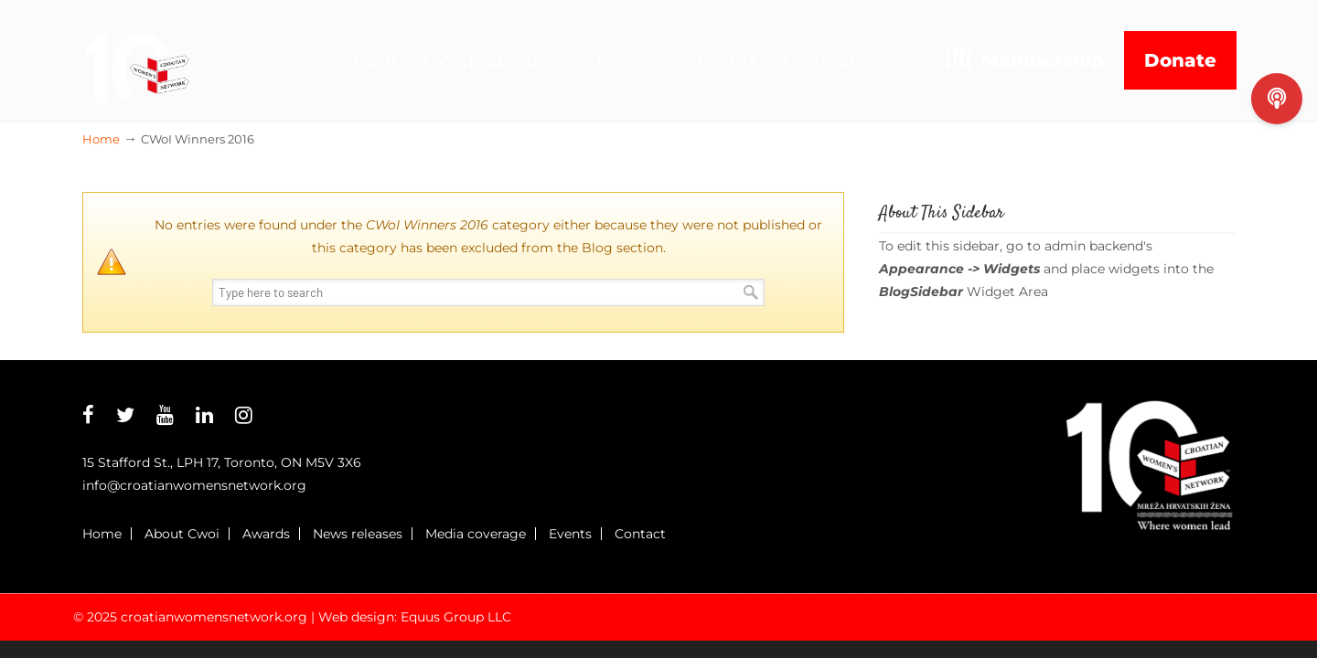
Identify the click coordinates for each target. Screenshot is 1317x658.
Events (570, 533)
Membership (1042, 60)
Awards (266, 533)
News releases (357, 533)
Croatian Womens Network (137, 60)
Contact (640, 533)
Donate (1180, 60)
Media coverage (475, 533)
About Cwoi (182, 533)
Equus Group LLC (456, 617)
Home (101, 139)
